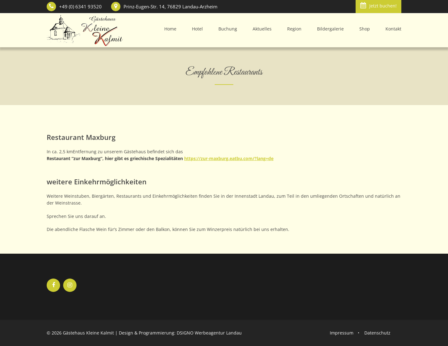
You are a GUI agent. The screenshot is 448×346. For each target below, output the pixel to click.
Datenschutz (377, 333)
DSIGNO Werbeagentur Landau (209, 333)
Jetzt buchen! (378, 5)
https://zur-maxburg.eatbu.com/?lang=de (228, 158)
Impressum (341, 333)
